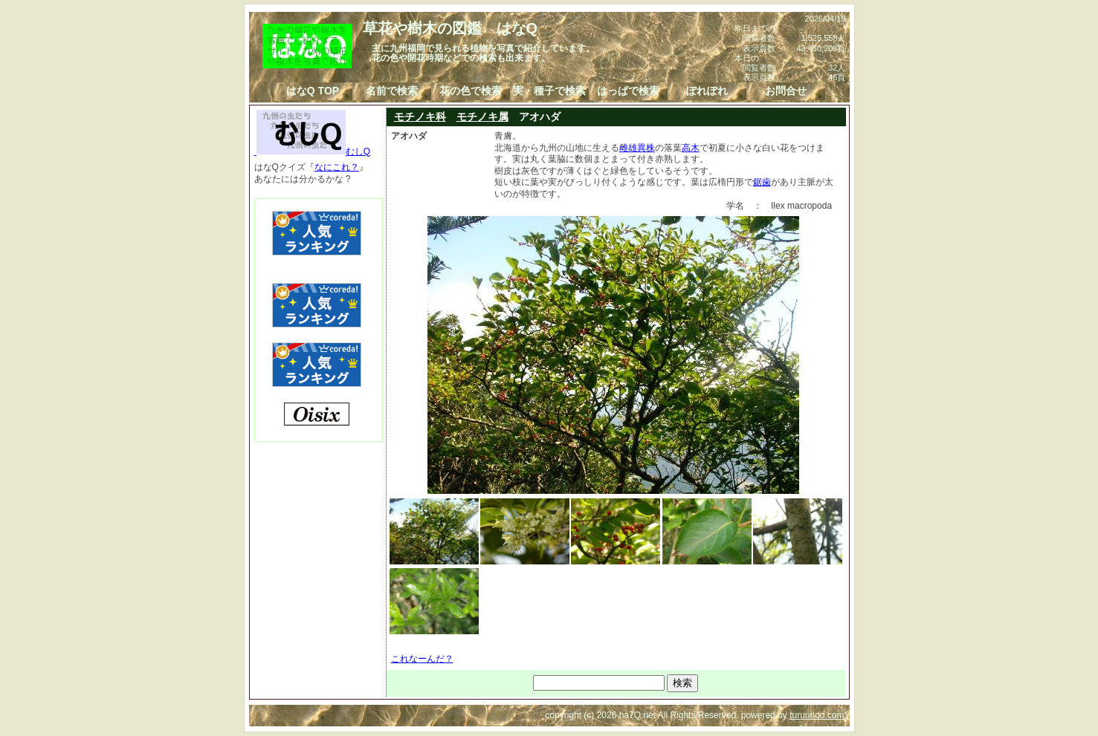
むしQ (312, 151)
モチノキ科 (420, 117)
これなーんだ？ (422, 659)
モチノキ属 (482, 117)
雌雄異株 (637, 148)
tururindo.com (816, 715)
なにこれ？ (336, 167)
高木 (691, 148)
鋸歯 (762, 182)
